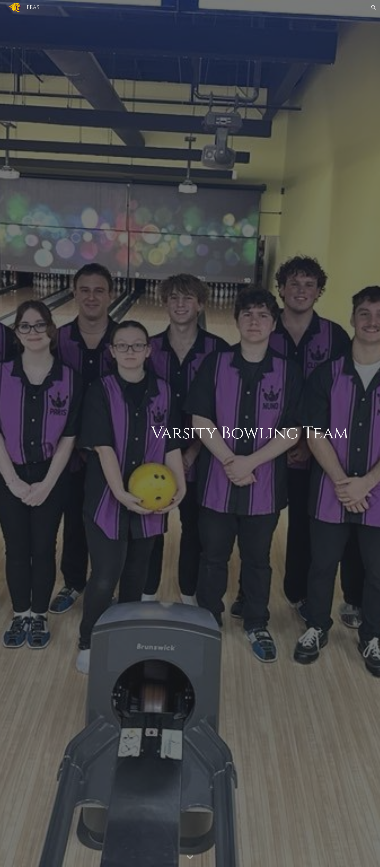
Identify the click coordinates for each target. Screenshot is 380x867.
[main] (217, 433)
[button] (373, 7)
